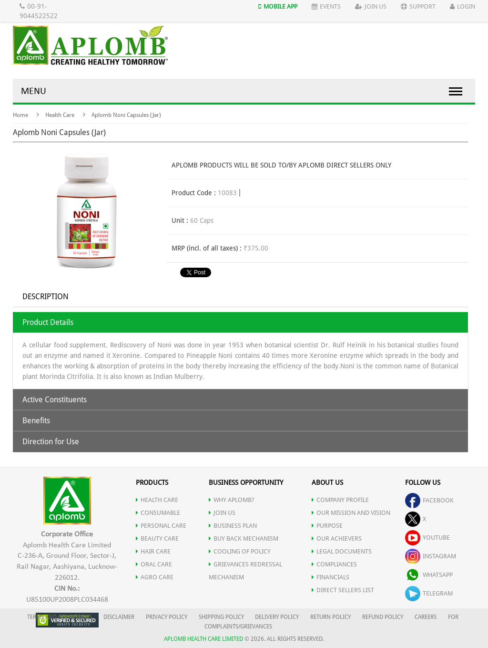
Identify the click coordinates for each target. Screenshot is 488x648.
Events (326, 6)
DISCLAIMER (118, 617)
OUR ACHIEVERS (337, 538)
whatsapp (429, 574)
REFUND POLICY (382, 617)
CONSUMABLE (158, 512)
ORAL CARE (154, 564)
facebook (429, 500)
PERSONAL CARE (161, 525)
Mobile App (277, 6)
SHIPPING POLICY (222, 617)
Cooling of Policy (240, 551)
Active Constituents (54, 399)
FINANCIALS (330, 577)
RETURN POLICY (330, 617)
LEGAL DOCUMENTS (342, 551)
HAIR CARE (153, 551)
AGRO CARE (154, 577)
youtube (427, 537)
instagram (430, 556)
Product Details (47, 322)
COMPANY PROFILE (340, 499)
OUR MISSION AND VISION (351, 512)
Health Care (59, 115)
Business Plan (233, 525)
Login (462, 6)
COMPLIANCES (334, 564)
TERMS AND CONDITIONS (59, 617)
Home (20, 115)
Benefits (36, 420)
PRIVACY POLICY (166, 617)
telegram (429, 593)
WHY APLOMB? (231, 499)
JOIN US (222, 512)
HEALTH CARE (157, 499)
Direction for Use (50, 441)
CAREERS (426, 617)
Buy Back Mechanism (243, 538)
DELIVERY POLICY (277, 617)
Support (418, 6)
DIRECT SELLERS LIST (343, 590)
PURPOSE (327, 525)
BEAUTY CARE (157, 538)
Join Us (370, 6)
